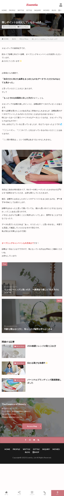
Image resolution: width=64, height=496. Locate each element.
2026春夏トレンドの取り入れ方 (41, 346)
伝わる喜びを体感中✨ (37, 363)
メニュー (32, 493)
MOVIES (46, 10)
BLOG (54, 10)
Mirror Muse (23, 27)
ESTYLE (29, 10)
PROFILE (12, 10)
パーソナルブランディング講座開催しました (44, 381)
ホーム (6, 493)
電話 (44, 493)
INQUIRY (37, 10)
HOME (4, 10)
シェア (19, 493)
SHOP (61, 10)
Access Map (32, 426)
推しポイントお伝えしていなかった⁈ (44, 39)
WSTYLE (21, 10)
